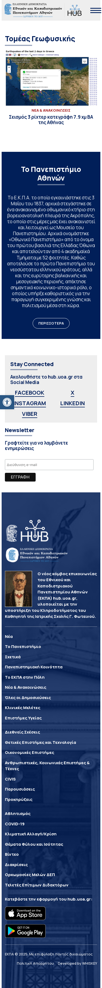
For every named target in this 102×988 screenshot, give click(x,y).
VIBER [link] (29, 413)
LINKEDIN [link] (72, 403)
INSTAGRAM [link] (29, 403)
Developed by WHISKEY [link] (77, 963)
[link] (7, 402)
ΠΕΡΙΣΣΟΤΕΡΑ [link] (51, 323)
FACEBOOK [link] (29, 392)
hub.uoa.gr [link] (79, 899)
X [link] (72, 392)
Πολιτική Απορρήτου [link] (35, 963)
